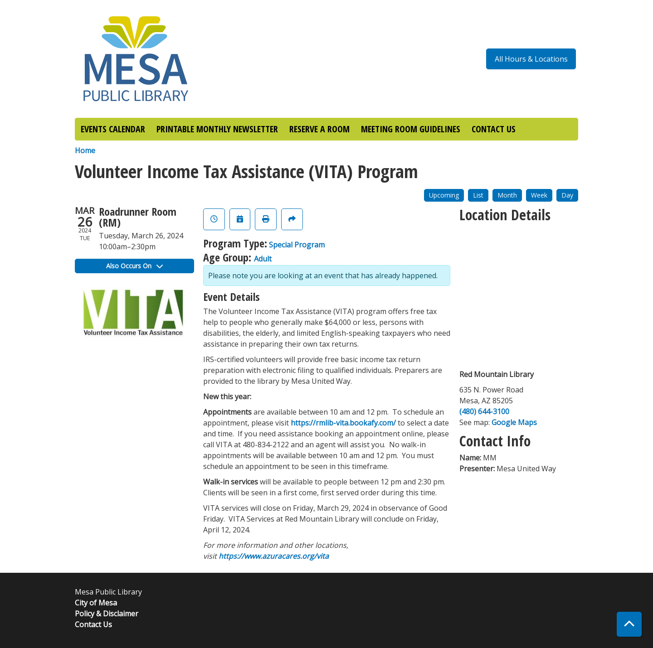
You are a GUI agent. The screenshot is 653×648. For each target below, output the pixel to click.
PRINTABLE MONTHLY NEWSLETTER (217, 129)
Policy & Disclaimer (106, 614)
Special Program (297, 245)
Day (567, 195)
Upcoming (444, 195)
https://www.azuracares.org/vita (274, 556)
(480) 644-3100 (484, 411)
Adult (263, 259)
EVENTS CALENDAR (113, 129)
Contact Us (93, 624)
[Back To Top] (629, 624)
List (478, 195)
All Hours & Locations (531, 59)
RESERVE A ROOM (319, 129)
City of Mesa (96, 603)
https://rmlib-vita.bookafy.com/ (343, 423)
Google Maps (514, 422)
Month (507, 195)
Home (85, 150)
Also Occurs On (134, 265)
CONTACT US (494, 129)
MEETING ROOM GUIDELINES (410, 129)
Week (539, 195)
